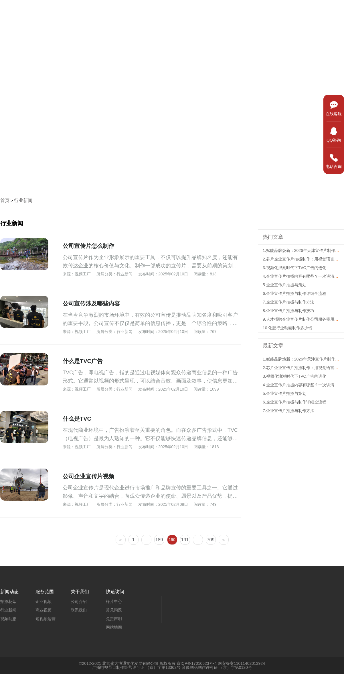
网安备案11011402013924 (241, 663)
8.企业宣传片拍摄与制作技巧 (288, 310)
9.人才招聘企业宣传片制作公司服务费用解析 (302, 319)
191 (185, 539)
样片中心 (218, 10)
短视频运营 (45, 618)
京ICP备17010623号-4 (197, 663)
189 (159, 539)
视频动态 (8, 618)
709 (211, 539)
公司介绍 (79, 601)
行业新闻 (23, 200)
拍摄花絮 (8, 601)
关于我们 (325, 10)
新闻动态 (289, 10)
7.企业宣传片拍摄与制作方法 (288, 302)
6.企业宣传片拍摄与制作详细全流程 (294, 293)
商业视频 (43, 610)
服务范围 (254, 10)
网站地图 (114, 627)
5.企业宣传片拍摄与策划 (284, 285)
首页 (186, 10)
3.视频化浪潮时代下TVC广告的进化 (294, 267)
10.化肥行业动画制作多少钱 (287, 328)
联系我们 (79, 610)
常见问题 (114, 610)
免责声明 (114, 618)
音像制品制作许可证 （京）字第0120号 (217, 667)
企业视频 (43, 601)
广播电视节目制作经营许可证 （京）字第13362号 (136, 667)
